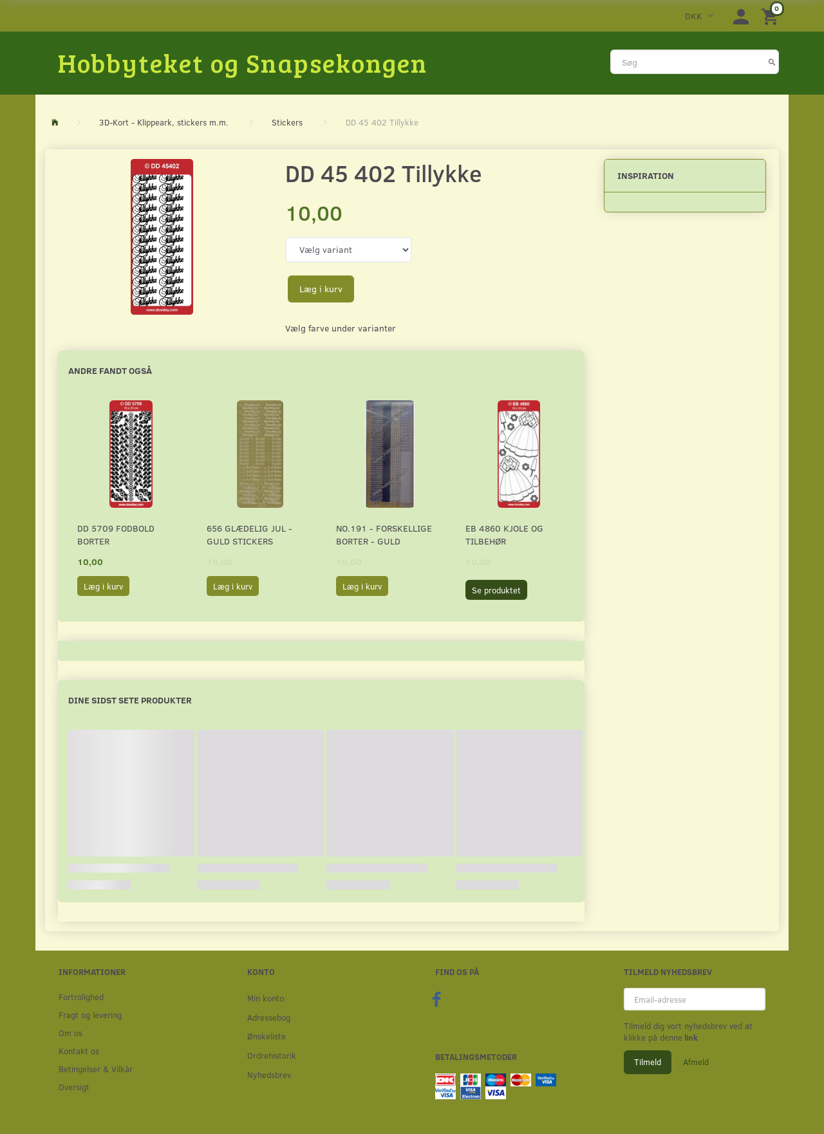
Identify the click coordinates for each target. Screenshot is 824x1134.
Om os (70, 1032)
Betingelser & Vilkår (96, 1068)
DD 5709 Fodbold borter (115, 534)
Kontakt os (79, 1050)
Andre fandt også (110, 370)
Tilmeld (647, 1062)
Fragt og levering (90, 1014)
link (690, 1037)
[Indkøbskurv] (772, 16)
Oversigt (74, 1086)
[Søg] (772, 61)
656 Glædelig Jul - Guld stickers (249, 534)
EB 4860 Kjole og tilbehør (504, 534)
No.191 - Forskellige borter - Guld (384, 534)
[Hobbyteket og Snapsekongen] (242, 62)
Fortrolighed (81, 996)
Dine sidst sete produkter (130, 700)
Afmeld (696, 1062)
